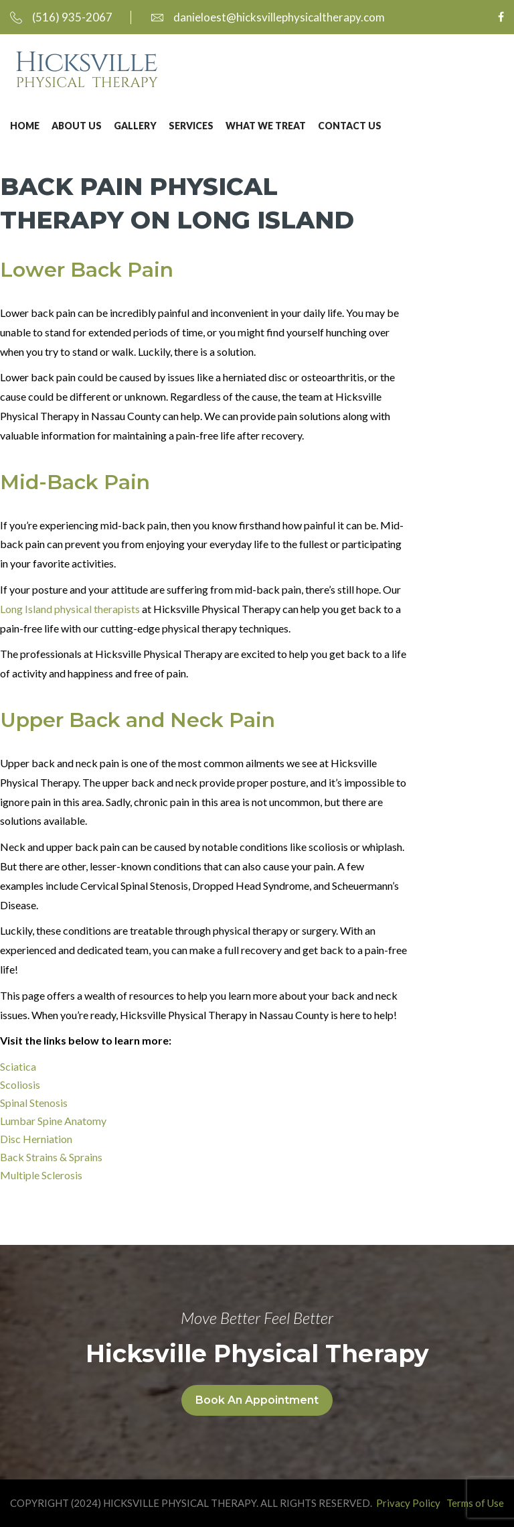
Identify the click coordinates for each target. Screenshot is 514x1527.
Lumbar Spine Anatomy (53, 1120)
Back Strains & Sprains (51, 1156)
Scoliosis (20, 1084)
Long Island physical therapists (70, 608)
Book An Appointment (257, 1400)
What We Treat (266, 125)
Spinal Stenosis (34, 1102)
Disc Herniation (36, 1138)
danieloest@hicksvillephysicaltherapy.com (268, 17)
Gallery (135, 125)
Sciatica (18, 1066)
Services (191, 125)
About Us (77, 125)
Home (24, 125)
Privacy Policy (408, 1503)
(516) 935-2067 (61, 17)
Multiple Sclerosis (41, 1175)
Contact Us (349, 125)
